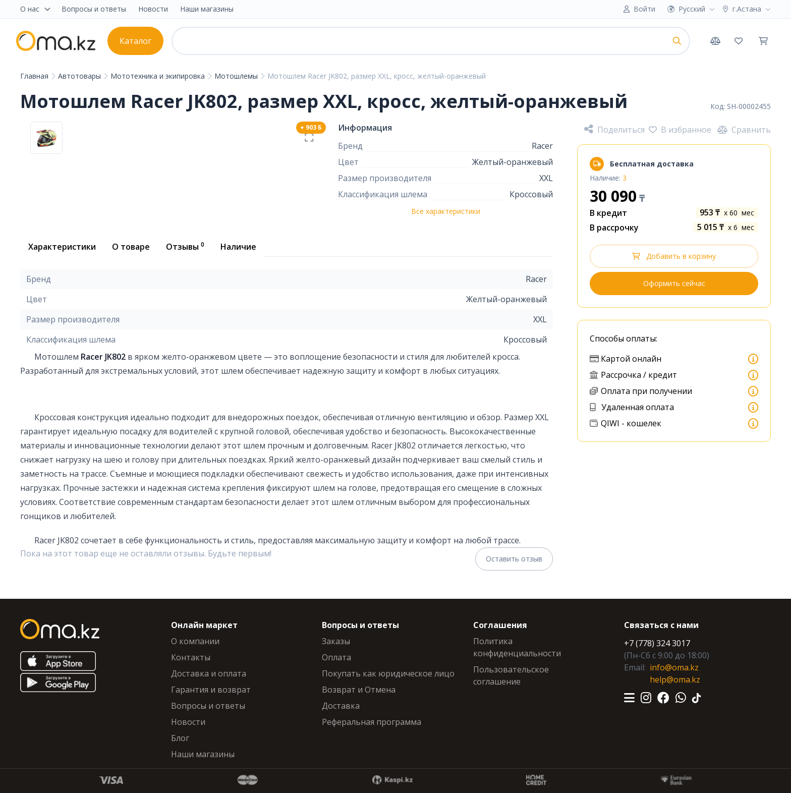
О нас (35, 9)
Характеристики (62, 246)
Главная (35, 76)
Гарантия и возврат (211, 689)
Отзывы (185, 246)
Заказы (336, 641)
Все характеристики (445, 211)
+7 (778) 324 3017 (657, 643)
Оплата (336, 657)
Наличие (238, 246)
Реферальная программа (371, 721)
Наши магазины (207, 9)
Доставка (341, 705)
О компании (195, 641)
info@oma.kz (674, 667)
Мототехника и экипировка (158, 76)
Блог (180, 738)
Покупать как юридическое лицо (388, 673)
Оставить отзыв (514, 558)
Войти (644, 9)
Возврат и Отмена (359, 689)
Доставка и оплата (208, 673)
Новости (153, 9)
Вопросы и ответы (94, 9)
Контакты (190, 657)
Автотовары (80, 76)
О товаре (131, 246)
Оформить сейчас (674, 283)
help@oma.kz (675, 679)
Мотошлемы (237, 76)
